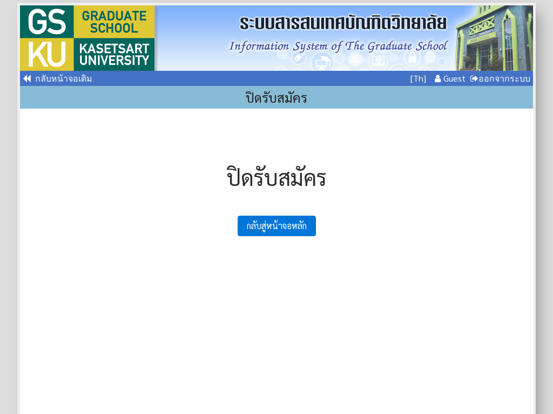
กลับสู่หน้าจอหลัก (277, 225)
